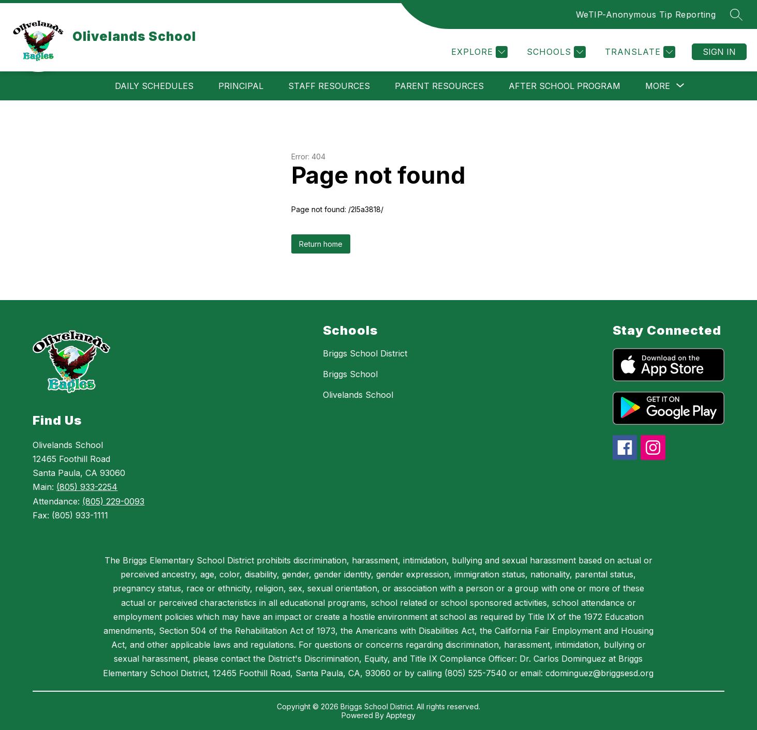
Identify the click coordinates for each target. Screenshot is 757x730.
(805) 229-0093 (113, 501)
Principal (240, 86)
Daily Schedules (154, 86)
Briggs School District (365, 353)
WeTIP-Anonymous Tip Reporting (646, 14)
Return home (321, 244)
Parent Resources (439, 86)
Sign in (719, 52)
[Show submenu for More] (657, 86)
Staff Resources (329, 86)
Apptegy (400, 715)
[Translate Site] (638, 52)
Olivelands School (358, 395)
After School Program (564, 86)
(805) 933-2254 (86, 487)
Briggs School (350, 374)
